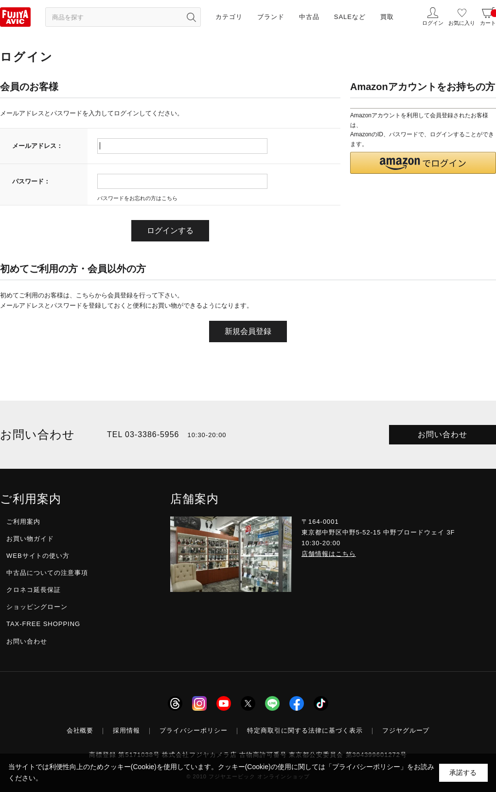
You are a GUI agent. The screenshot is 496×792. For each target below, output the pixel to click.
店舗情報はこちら (328, 553)
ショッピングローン (37, 606)
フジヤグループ (406, 730)
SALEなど (350, 16)
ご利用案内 (23, 521)
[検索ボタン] (191, 17)
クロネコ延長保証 (33, 589)
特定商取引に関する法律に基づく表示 (305, 730)
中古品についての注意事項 (47, 572)
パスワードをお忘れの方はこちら (137, 198)
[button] (423, 163)
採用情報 (126, 730)
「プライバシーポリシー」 (366, 767)
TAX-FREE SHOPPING (43, 623)
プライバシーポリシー (193, 730)
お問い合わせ (442, 434)
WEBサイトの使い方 (38, 555)
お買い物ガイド (30, 538)
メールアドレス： (37, 145)
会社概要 (80, 730)
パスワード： (31, 181)
